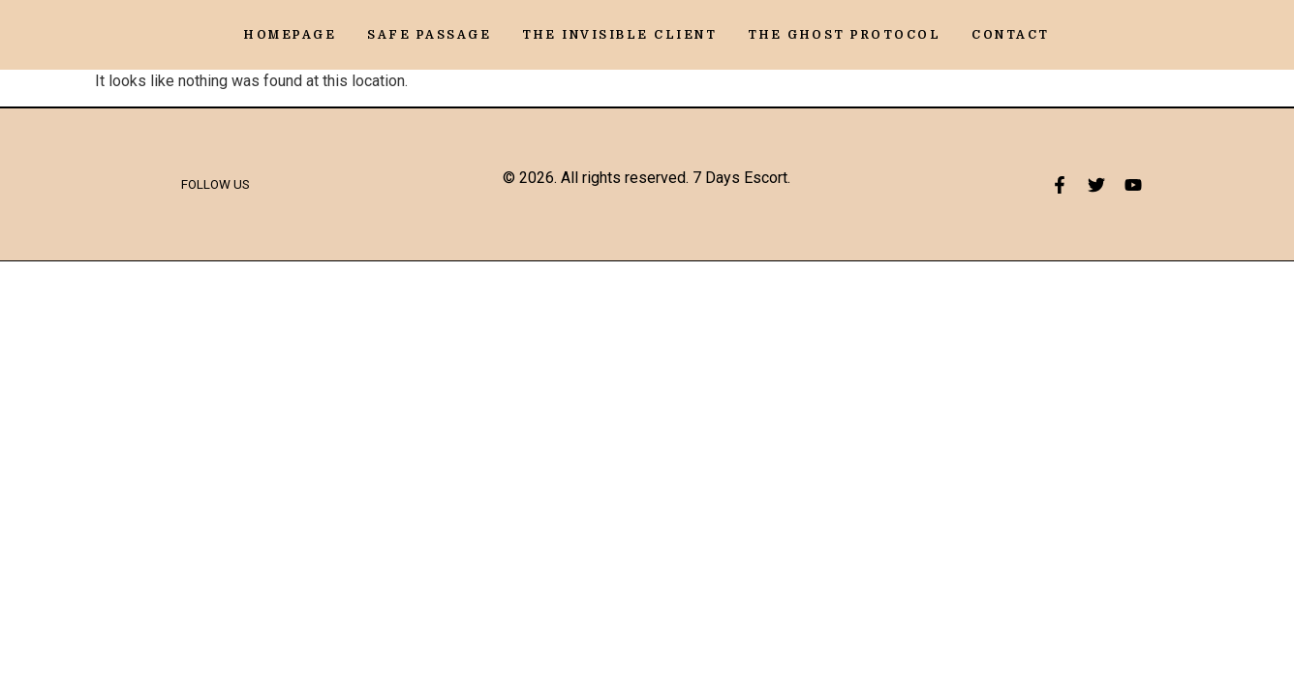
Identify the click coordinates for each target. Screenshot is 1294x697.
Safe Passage (429, 35)
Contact (1010, 35)
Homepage (290, 35)
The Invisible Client (619, 35)
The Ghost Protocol (844, 35)
